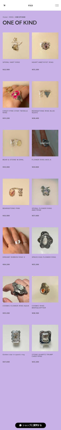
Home (5, 17)
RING (11, 17)
